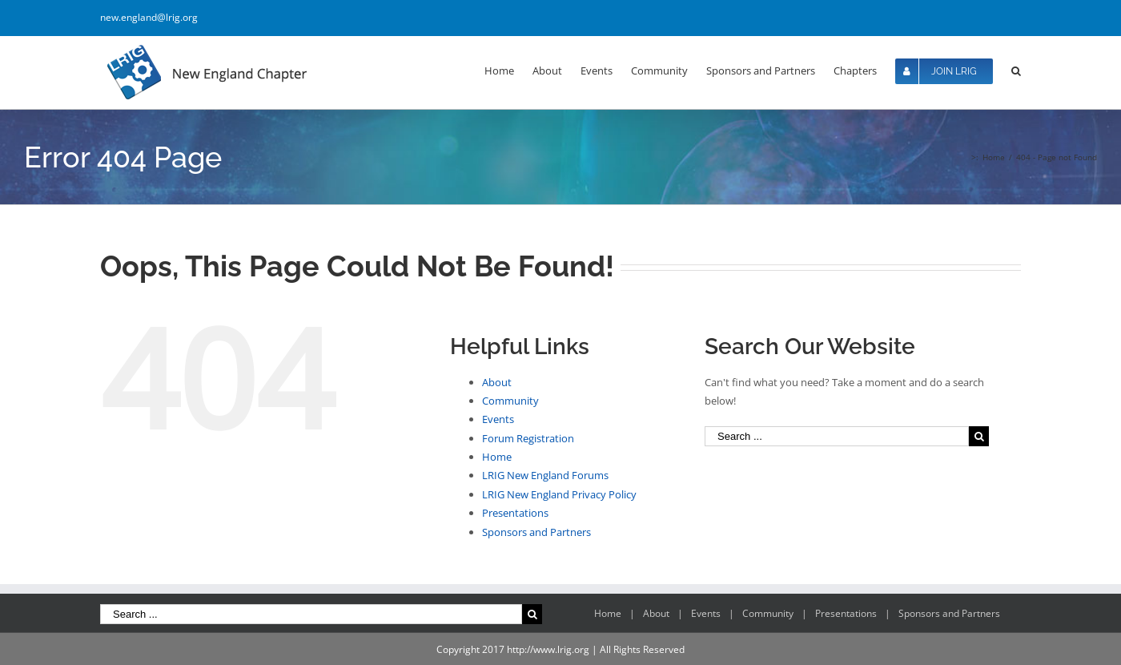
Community (510, 400)
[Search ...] (837, 436)
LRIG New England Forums (545, 475)
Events (498, 419)
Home (497, 456)
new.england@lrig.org (149, 17)
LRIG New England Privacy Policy (559, 494)
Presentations (515, 513)
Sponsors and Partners (536, 532)
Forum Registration (528, 438)
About (497, 382)
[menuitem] (508, 69)
